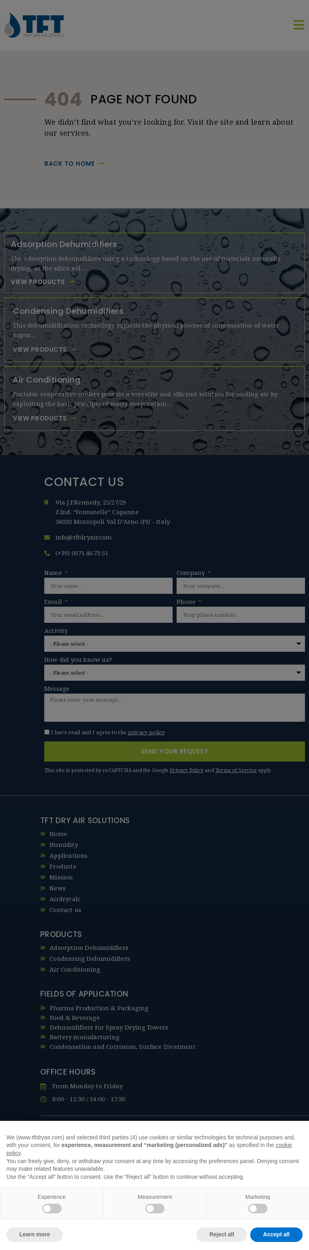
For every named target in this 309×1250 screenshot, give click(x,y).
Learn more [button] (34, 1234)
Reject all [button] (221, 1234)
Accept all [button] (276, 1234)
